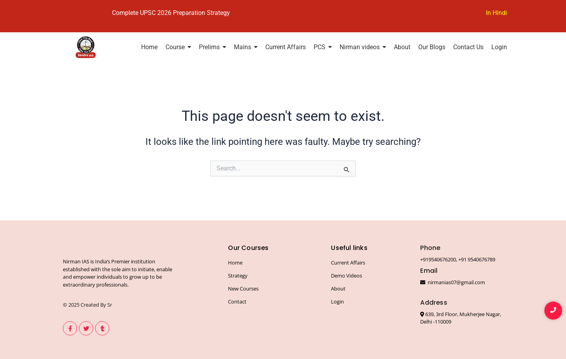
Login (337, 301)
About (338, 288)
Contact (237, 301)
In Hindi (496, 13)
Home (235, 262)
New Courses (243, 288)
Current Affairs (348, 262)
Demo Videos (346, 275)
